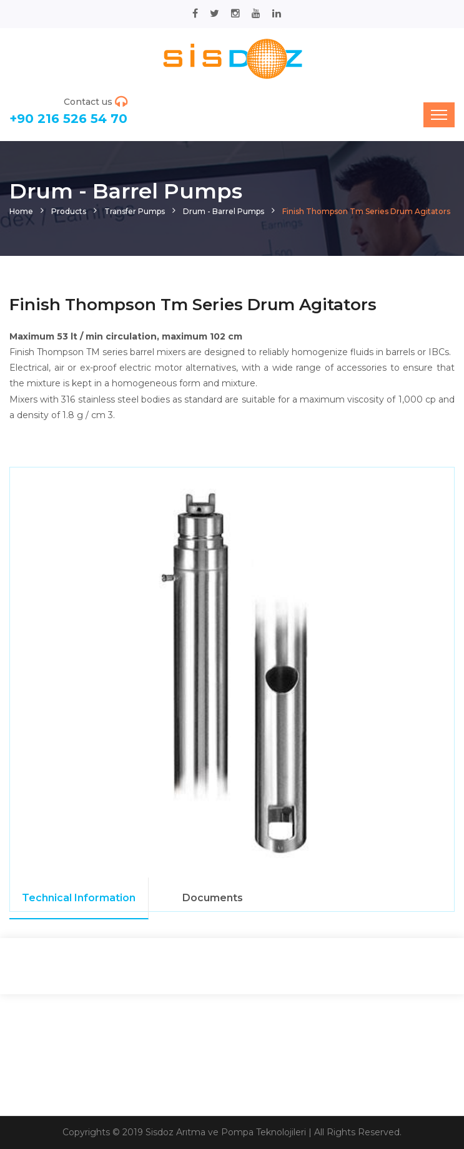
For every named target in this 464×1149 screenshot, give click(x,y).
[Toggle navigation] (439, 114)
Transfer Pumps (134, 211)
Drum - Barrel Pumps (223, 211)
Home (21, 211)
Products (68, 211)
